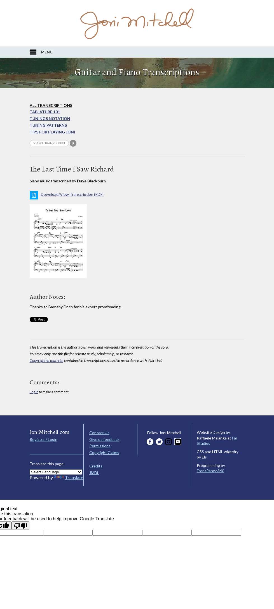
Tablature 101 (45, 111)
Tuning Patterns (48, 125)
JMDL (94, 472)
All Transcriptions (51, 105)
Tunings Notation (50, 118)
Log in (34, 392)
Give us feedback (104, 439)
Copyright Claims (104, 452)
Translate (68, 477)
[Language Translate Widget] (56, 472)
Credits (95, 466)
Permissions (100, 445)
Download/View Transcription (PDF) (72, 194)
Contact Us (99, 432)
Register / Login (43, 439)
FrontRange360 (210, 470)
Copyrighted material (46, 360)
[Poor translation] (20, 525)
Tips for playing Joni (52, 132)
